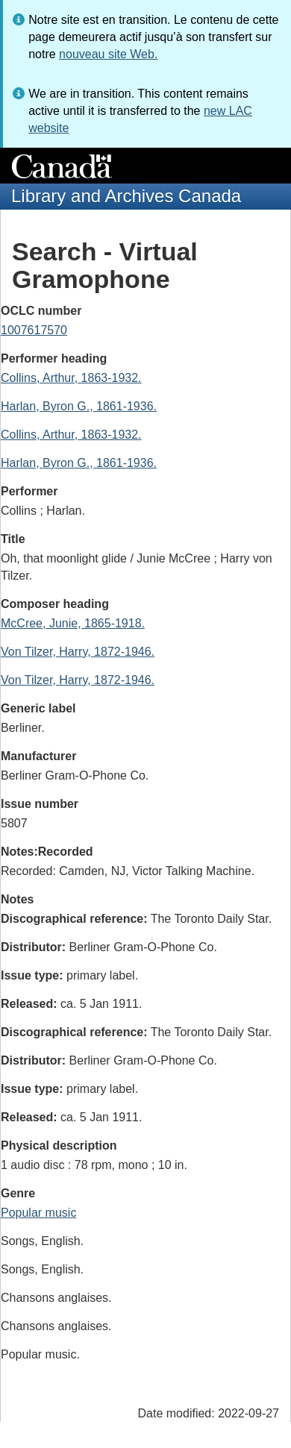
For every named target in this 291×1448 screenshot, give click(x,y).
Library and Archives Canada (126, 196)
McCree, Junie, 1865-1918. (73, 623)
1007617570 (34, 330)
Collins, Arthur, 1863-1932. (71, 378)
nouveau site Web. (108, 54)
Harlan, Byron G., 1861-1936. (79, 406)
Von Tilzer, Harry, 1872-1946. (77, 651)
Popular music (38, 1212)
